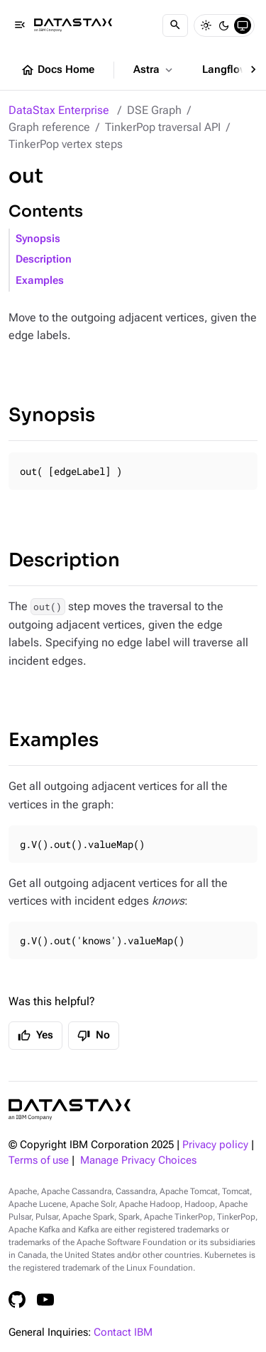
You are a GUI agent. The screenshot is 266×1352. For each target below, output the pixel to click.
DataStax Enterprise (59, 110)
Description (44, 259)
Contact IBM (123, 1333)
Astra (154, 70)
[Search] (175, 25)
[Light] (205, 25)
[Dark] (224, 25)
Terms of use (39, 1161)
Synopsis (38, 239)
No (93, 1035)
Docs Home (57, 70)
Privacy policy (215, 1145)
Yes (35, 1035)
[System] (242, 25)
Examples (40, 281)
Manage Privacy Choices (138, 1161)
